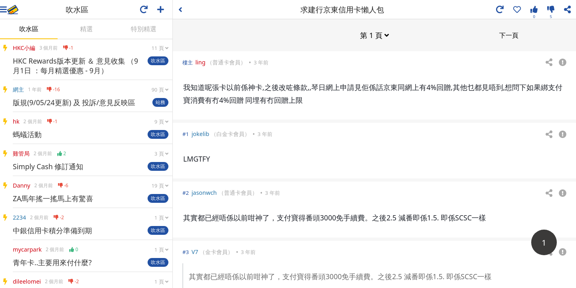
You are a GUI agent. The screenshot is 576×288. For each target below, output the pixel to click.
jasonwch (204, 192)
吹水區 (28, 28)
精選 (86, 28)
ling (200, 62)
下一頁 (508, 34)
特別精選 (143, 28)
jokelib (201, 133)
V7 (195, 251)
